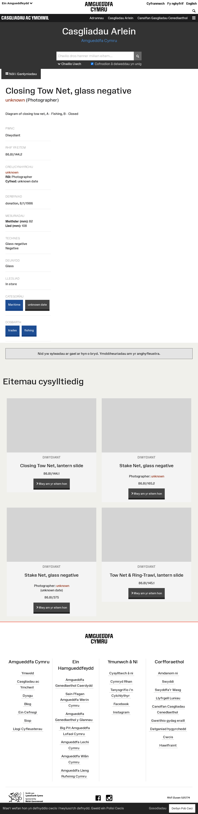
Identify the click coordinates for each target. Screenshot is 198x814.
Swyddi (168, 681)
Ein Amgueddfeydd (17, 3)
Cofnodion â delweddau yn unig (118, 64)
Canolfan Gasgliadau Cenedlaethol (162, 18)
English (191, 3)
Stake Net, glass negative (146, 465)
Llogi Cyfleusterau (27, 729)
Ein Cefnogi (27, 712)
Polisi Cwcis (115, 808)
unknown (15, 100)
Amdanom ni (168, 673)
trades (12, 330)
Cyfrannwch (156, 3)
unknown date (37, 304)
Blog (27, 704)
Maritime (14, 304)
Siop (27, 720)
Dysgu (28, 696)
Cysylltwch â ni (121, 673)
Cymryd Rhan (121, 681)
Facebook (121, 704)
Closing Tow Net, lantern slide (51, 465)
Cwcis (168, 737)
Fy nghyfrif (175, 3)
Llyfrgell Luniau (168, 698)
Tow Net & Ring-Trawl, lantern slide (146, 575)
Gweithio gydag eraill (168, 720)
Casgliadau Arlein (120, 18)
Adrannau (97, 18)
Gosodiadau (157, 808)
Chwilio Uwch (69, 64)
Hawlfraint (168, 745)
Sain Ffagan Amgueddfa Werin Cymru (74, 699)
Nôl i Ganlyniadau (21, 74)
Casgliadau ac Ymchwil (25, 18)
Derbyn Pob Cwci (182, 808)
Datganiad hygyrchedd (168, 729)
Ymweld (27, 673)
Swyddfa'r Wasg (168, 690)
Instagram (121, 712)
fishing (29, 330)
